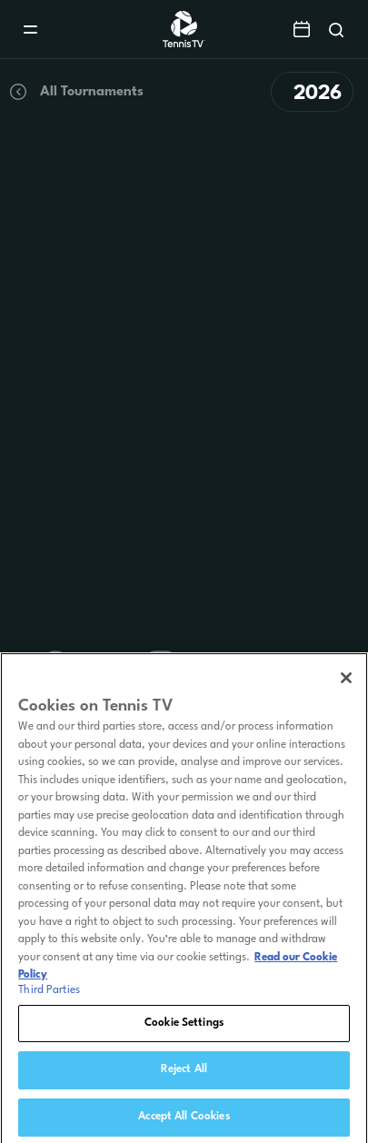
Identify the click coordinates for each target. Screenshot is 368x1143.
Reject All (184, 1073)
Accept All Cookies (183, 1121)
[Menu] (30, 29)
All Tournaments (75, 92)
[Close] (346, 682)
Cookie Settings (184, 1026)
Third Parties (49, 994)
